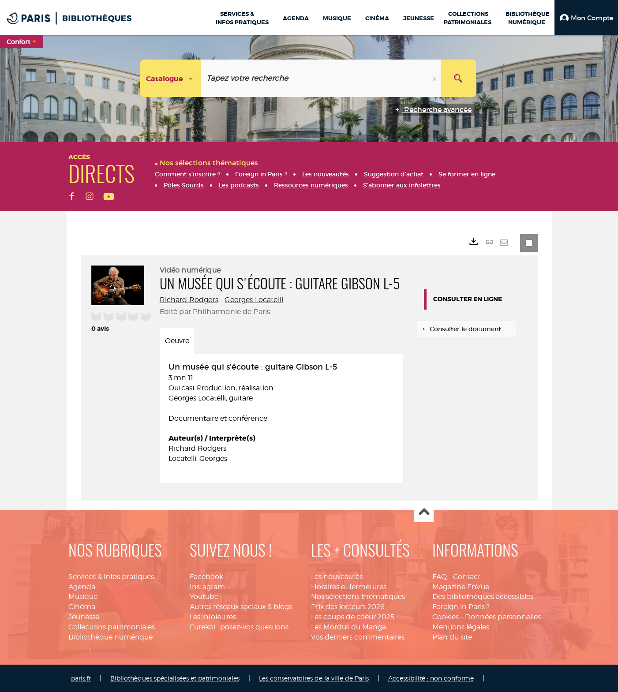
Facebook (206, 576)
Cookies (445, 617)
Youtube (204, 596)
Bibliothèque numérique (110, 637)
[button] (586, 17)
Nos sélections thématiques (358, 596)
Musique (82, 596)
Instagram (207, 587)
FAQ (439, 576)
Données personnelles (503, 617)
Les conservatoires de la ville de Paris (314, 678)
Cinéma (81, 606)
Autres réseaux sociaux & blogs (241, 606)
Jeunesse (83, 617)
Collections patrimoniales (111, 627)
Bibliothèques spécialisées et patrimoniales (175, 678)
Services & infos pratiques (111, 576)
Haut (424, 512)
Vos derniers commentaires (358, 637)
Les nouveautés (337, 576)
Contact (466, 576)
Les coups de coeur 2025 (352, 617)
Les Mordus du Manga (348, 627)
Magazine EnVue (460, 587)
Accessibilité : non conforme (431, 678)
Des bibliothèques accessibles (482, 596)
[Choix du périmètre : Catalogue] (170, 78)
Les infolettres (213, 617)
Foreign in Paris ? (461, 606)
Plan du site (452, 637)
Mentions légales (460, 627)
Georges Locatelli (254, 300)
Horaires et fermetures (348, 587)
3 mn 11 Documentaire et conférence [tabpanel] (281, 413)
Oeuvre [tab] (177, 341)
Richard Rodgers (189, 300)
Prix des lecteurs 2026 (348, 606)
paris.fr (81, 678)
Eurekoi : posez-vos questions (239, 627)
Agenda (81, 587)
